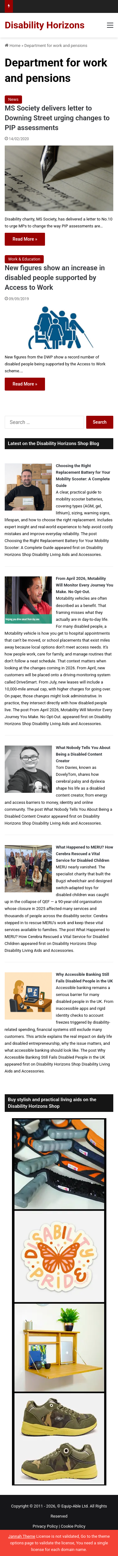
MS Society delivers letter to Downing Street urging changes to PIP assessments (57, 118)
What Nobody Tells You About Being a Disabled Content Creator (83, 754)
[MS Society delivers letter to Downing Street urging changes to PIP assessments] (59, 178)
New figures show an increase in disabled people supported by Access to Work (55, 277)
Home (12, 45)
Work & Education (24, 259)
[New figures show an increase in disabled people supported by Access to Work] (59, 327)
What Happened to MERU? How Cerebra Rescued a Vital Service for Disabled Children (84, 854)
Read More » (25, 239)
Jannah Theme (21, 1536)
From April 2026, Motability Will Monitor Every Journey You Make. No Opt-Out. (84, 585)
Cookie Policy (73, 1526)
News (13, 99)
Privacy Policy (45, 1526)
